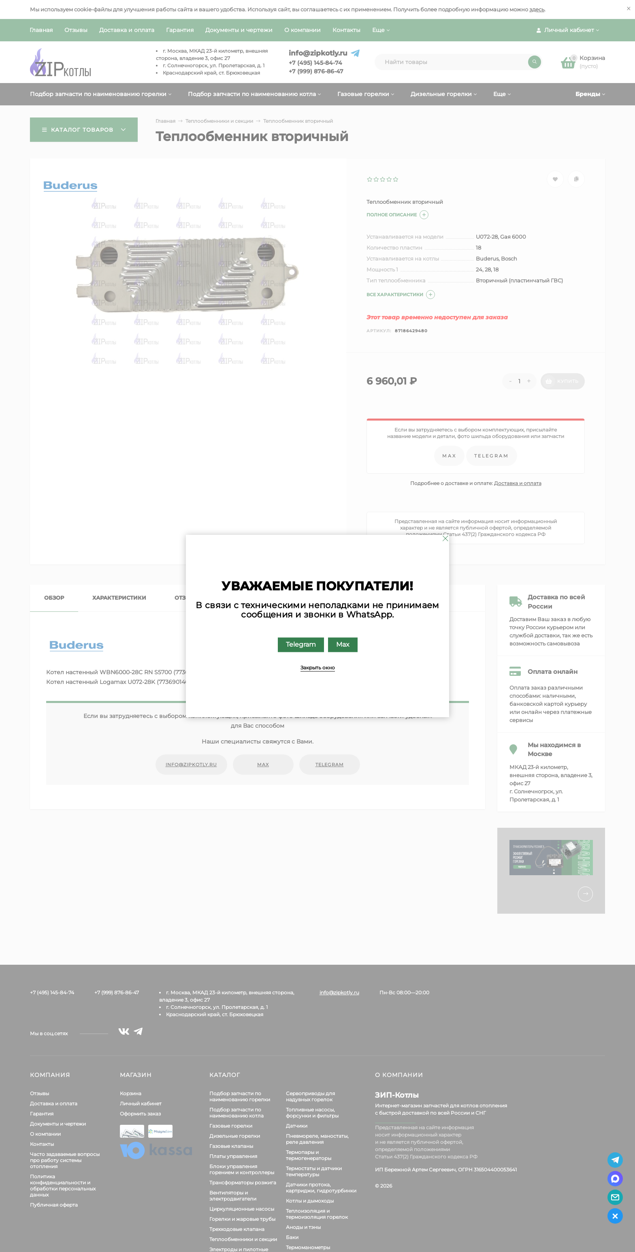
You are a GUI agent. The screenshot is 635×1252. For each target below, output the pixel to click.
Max (342, 645)
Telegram (301, 645)
